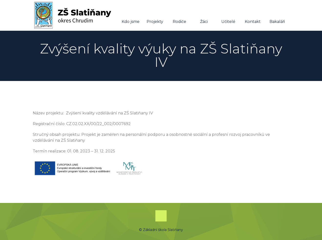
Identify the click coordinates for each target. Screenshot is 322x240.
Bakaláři (277, 15)
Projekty (155, 15)
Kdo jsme (131, 15)
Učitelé (228, 15)
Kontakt (253, 15)
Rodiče (179, 15)
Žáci (204, 15)
